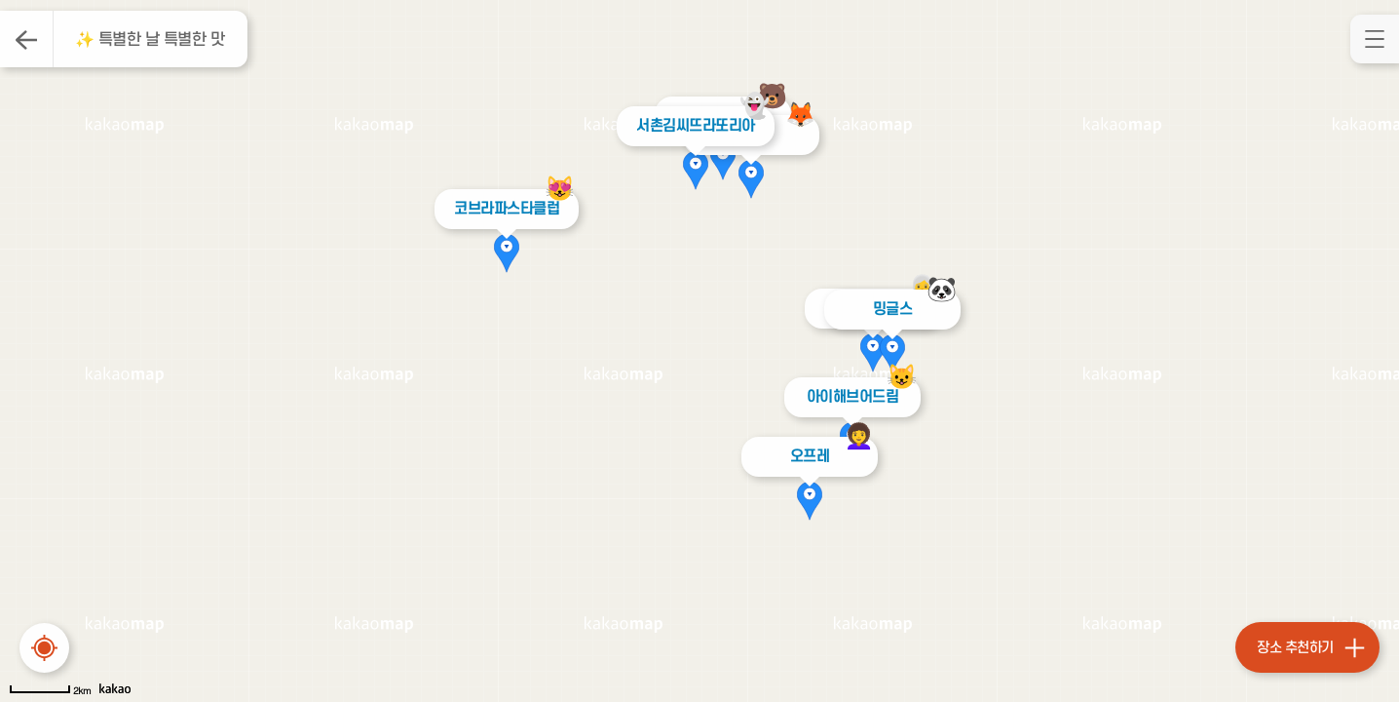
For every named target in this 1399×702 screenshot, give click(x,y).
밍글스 (893, 309)
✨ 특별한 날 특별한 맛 (150, 40)
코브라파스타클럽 (502, 208)
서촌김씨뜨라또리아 (691, 126)
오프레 (810, 456)
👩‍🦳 (922, 288)
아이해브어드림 (852, 397)
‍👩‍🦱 (859, 436)
